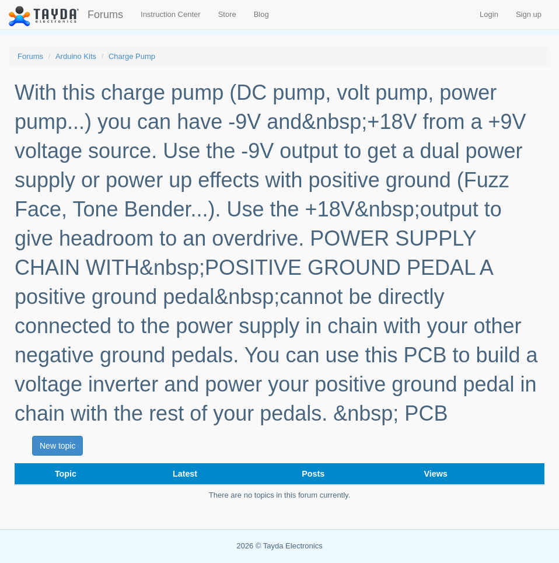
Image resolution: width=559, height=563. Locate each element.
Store (227, 14)
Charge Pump (132, 56)
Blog (261, 14)
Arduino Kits (75, 56)
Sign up (528, 14)
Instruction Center (171, 14)
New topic (57, 445)
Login (489, 14)
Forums (105, 14)
